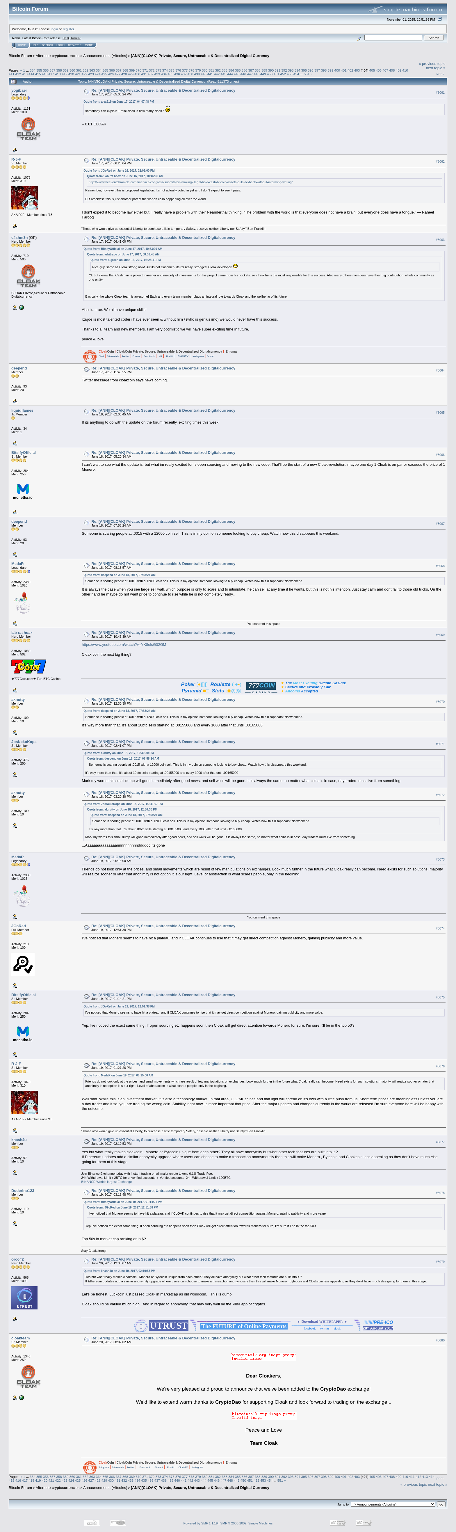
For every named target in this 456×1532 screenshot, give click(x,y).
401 (344, 70)
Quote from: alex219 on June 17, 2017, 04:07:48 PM (118, 101)
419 (64, 74)
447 (250, 74)
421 (78, 74)
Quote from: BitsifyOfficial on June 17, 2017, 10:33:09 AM (122, 248)
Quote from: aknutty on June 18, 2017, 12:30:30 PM (118, 753)
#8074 (440, 928)
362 (85, 70)
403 (357, 70)
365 (105, 70)
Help (35, 45)
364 (99, 70)
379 (198, 70)
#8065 (440, 412)
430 (137, 74)
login (54, 29)
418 (58, 74)
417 (51, 74)
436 (177, 74)
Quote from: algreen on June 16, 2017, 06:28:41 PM (125, 260)
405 (372, 70)
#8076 (440, 1066)
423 (91, 74)
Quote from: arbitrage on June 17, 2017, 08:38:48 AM (123, 254)
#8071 (440, 744)
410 (405, 70)
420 (71, 74)
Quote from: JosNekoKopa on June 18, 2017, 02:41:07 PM (123, 804)
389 (264, 70)
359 (66, 70)
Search (47, 45)
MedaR (17, 563)
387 (251, 70)
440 (203, 74)
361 (79, 70)
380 (205, 70)
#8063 (440, 239)
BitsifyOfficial (23, 452)
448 (256, 74)
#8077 (440, 1142)
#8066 (440, 454)
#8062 (440, 161)
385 (238, 70)
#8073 (440, 859)
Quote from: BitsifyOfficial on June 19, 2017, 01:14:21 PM (122, 1202)
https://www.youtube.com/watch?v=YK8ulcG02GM (124, 644)
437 (184, 74)
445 (237, 74)
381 (211, 70)
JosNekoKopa (24, 742)
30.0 (66, 38)
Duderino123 (22, 1190)
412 (18, 74)
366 (112, 70)
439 (197, 74)
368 (125, 70)
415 (38, 74)
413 (25, 74)
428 (124, 74)
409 (399, 70)
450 (270, 74)
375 (171, 70)
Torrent (76, 38)
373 (158, 70)
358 (59, 70)
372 (152, 70)
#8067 (440, 523)
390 (271, 70)
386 (244, 70)
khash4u (19, 1140)
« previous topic (432, 63)
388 (258, 70)
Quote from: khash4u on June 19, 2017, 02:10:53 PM (119, 1270)
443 (224, 74)
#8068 (440, 566)
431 (144, 74)
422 (84, 74)
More (89, 45)
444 (230, 74)
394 (297, 70)
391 (278, 70)
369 (132, 70)
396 (311, 70)
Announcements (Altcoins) (105, 56)
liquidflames (22, 410)
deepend (19, 368)
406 (379, 70)
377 (185, 70)
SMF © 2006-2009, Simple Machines (246, 1523)
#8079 (440, 1261)
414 (31, 74)
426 (111, 74)
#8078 (440, 1193)
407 (385, 70)
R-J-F (16, 159)
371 (145, 70)
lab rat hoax (22, 632)
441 (210, 74)
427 (117, 74)
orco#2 (17, 1259)
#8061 (440, 92)
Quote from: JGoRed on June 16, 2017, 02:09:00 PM (119, 170)
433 (157, 74)
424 (98, 74)
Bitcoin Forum (20, 56)
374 (165, 70)
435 (170, 74)
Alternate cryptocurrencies (58, 56)
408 (392, 70)
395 (304, 70)
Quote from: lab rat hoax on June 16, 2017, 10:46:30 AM (125, 176)
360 (72, 70)
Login (60, 45)
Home (22, 45)
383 (224, 70)
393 (291, 70)
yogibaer (19, 90)
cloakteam (20, 1338)
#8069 (440, 635)
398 (324, 70)
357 (52, 70)
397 (317, 70)
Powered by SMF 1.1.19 (201, 1523)
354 (32, 70)
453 (290, 74)
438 (190, 74)
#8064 (440, 370)
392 (284, 70)
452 (283, 74)
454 (296, 74)
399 (331, 70)
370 (138, 70)
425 (104, 74)
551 (307, 74)
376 (178, 70)
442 (217, 74)
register (68, 29)
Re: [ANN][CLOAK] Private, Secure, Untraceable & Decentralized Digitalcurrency (163, 90)
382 (218, 70)
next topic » (436, 68)
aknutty (18, 699)
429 (131, 74)
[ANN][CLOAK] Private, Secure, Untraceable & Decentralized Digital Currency (200, 56)
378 (192, 70)
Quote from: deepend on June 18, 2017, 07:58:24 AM (119, 575)
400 (337, 70)
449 (263, 74)
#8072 (440, 795)
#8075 (440, 997)
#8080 (440, 1340)
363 (92, 70)
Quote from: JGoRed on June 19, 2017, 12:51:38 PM (119, 1006)
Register (74, 45)
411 (12, 74)
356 (46, 70)
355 (39, 70)
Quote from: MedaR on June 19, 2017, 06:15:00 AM (118, 1075)
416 (45, 74)
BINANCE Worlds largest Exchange (106, 1181)
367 (119, 70)
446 (243, 74)
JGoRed (18, 926)
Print (440, 73)
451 (276, 74)
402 (350, 70)
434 (164, 74)
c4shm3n (19, 237)
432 (151, 74)
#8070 (440, 701)
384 (231, 70)
